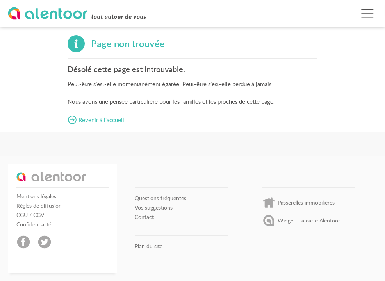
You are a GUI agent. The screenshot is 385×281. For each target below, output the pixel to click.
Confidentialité (33, 224)
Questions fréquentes (160, 198)
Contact (144, 217)
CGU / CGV (30, 215)
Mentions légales (36, 196)
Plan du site (148, 246)
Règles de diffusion (39, 205)
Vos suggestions (154, 207)
